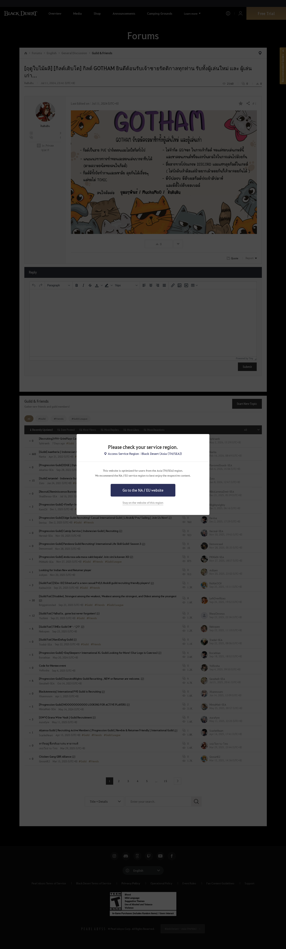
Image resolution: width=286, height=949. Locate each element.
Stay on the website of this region (143, 502)
